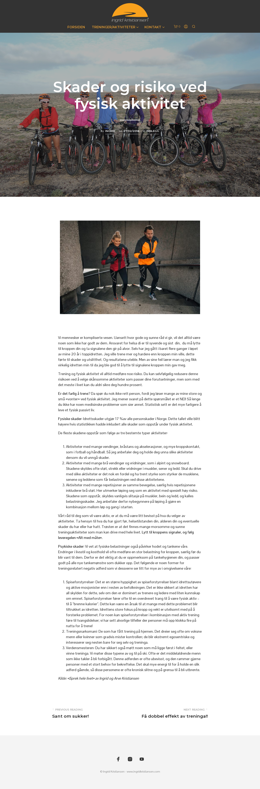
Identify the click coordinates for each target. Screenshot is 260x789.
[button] (177, 27)
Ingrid (110, 131)
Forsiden (76, 27)
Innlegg (152, 131)
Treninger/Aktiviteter (113, 27)
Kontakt (152, 27)
